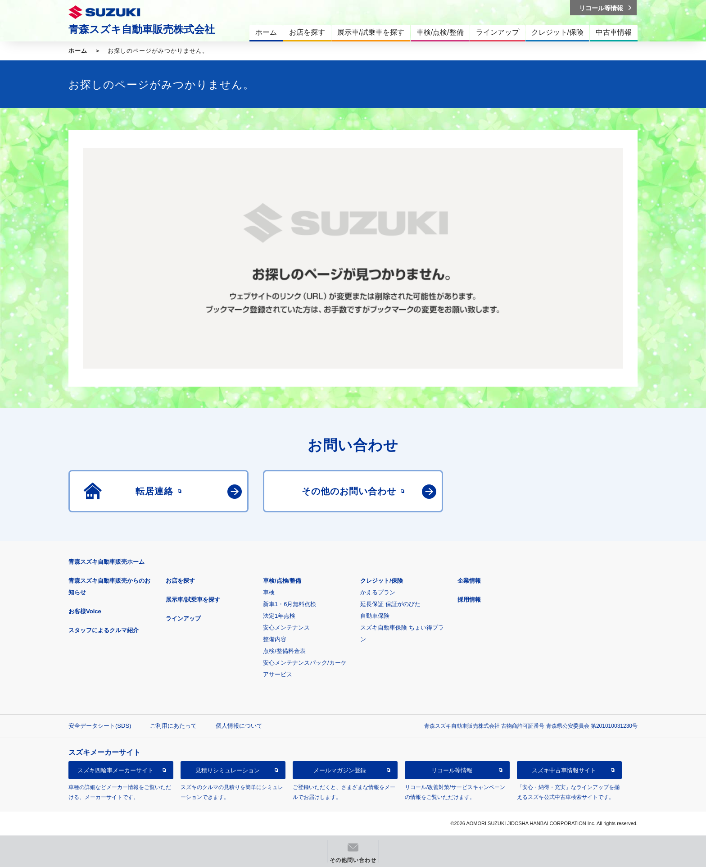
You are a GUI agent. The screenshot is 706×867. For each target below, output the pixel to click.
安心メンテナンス (286, 627)
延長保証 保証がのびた (390, 604)
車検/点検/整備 (282, 580)
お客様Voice (84, 611)
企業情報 (469, 580)
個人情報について (239, 725)
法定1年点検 (279, 615)
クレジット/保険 (381, 580)
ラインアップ (183, 618)
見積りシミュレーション (227, 770)
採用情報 (469, 599)
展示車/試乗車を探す (193, 599)
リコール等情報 (451, 770)
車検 (269, 592)
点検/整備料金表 (284, 651)
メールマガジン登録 (339, 770)
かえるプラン (377, 592)
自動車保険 (374, 615)
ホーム (77, 50)
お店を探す (180, 580)
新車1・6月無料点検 (289, 604)
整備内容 (274, 639)
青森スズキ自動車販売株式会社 (141, 29)
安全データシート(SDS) (99, 725)
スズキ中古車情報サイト (564, 770)
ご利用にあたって (173, 725)
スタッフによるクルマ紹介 (103, 630)
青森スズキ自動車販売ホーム (106, 561)
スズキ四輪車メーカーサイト (115, 770)
